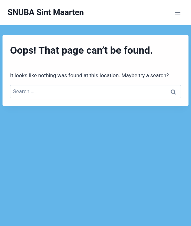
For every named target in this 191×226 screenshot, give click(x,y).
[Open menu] (177, 12)
